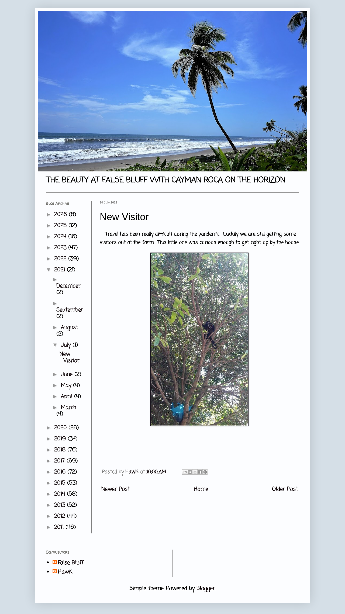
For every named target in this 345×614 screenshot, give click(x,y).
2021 (60, 270)
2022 (61, 259)
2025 (61, 226)
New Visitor (69, 357)
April (67, 396)
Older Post (285, 489)
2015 (60, 483)
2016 (60, 472)
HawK (65, 572)
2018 (60, 450)
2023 (61, 248)
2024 (61, 237)
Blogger (205, 588)
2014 (60, 494)
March (68, 407)
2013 (60, 505)
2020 (61, 428)
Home (201, 489)
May (67, 385)
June (67, 374)
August (69, 327)
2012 (60, 516)
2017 (60, 461)
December (68, 286)
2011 (59, 527)
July (67, 345)
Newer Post (115, 489)
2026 (61, 215)
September (69, 310)
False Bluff (71, 563)
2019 (61, 439)
